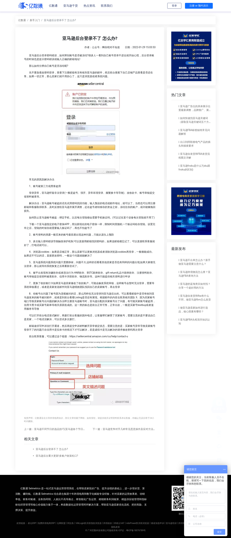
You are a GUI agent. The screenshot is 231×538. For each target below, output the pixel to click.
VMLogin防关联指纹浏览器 (89, 523)
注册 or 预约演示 (198, 5)
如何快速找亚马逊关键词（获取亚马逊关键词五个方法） (193, 122)
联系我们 (106, 5)
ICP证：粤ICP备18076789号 (132, 530)
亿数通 (53, 5)
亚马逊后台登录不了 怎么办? (52, 449)
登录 (174, 5)
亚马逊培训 (171, 523)
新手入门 (35, 20)
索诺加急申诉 (157, 523)
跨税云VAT (119, 523)
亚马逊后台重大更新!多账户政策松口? (57, 455)
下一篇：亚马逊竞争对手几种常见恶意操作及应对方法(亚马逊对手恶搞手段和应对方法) (141, 429)
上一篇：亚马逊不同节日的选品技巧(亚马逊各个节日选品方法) (59, 429)
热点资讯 (89, 5)
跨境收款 (107, 523)
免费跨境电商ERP (46, 523)
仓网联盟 (61, 523)
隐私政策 (115, 527)
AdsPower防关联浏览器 (137, 523)
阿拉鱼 (70, 523)
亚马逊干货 (70, 5)
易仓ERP (32, 523)
